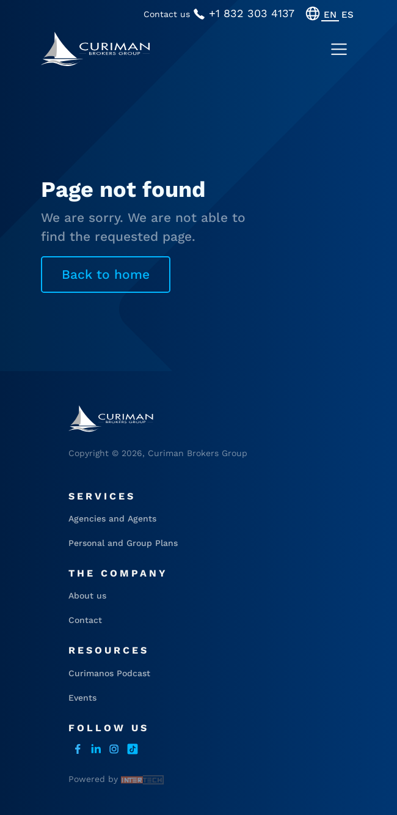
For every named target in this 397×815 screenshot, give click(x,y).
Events (82, 698)
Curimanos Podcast (109, 673)
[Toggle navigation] (339, 49)
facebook (77, 749)
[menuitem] (330, 14)
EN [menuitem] (330, 14)
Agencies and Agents (112, 518)
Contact (85, 620)
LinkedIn (96, 749)
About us (87, 595)
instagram (114, 749)
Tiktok (132, 749)
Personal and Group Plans (123, 543)
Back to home (106, 274)
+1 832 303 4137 (243, 13)
